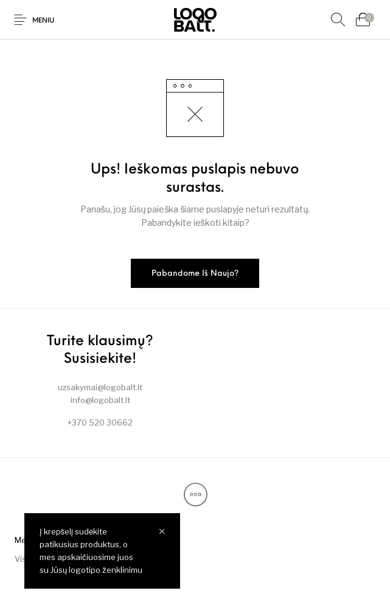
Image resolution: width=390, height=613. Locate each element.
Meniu (43, 21)
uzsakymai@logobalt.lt (100, 387)
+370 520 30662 (100, 422)
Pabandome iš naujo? (195, 274)
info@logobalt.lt (100, 400)
